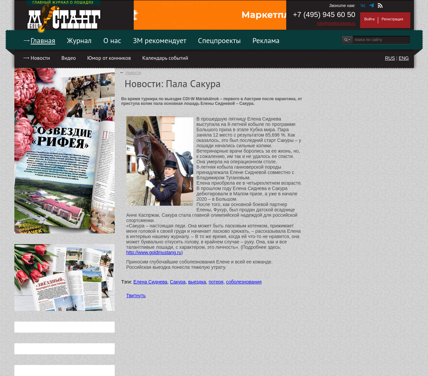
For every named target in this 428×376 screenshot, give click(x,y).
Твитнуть (136, 295)
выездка (197, 282)
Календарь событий (165, 57)
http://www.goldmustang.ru (154, 252)
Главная (43, 40)
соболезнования (243, 282)
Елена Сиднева (150, 282)
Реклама (266, 40)
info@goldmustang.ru (336, 23)
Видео (68, 57)
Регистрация (392, 19)
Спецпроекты (219, 40)
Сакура (178, 282)
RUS (390, 58)
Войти (369, 19)
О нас (112, 40)
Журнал (79, 40)
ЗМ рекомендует (160, 40)
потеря (216, 282)
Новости (40, 57)
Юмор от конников (109, 57)
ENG (404, 58)
